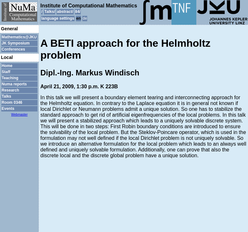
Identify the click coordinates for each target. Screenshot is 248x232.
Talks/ (49, 11)
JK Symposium (16, 43)
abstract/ (65, 11)
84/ (78, 11)
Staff (6, 72)
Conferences (13, 49)
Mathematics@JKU (19, 37)
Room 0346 (12, 102)
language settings (57, 18)
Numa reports (14, 84)
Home (7, 65)
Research (10, 90)
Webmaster (19, 114)
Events (8, 108)
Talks (6, 96)
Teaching (10, 78)
